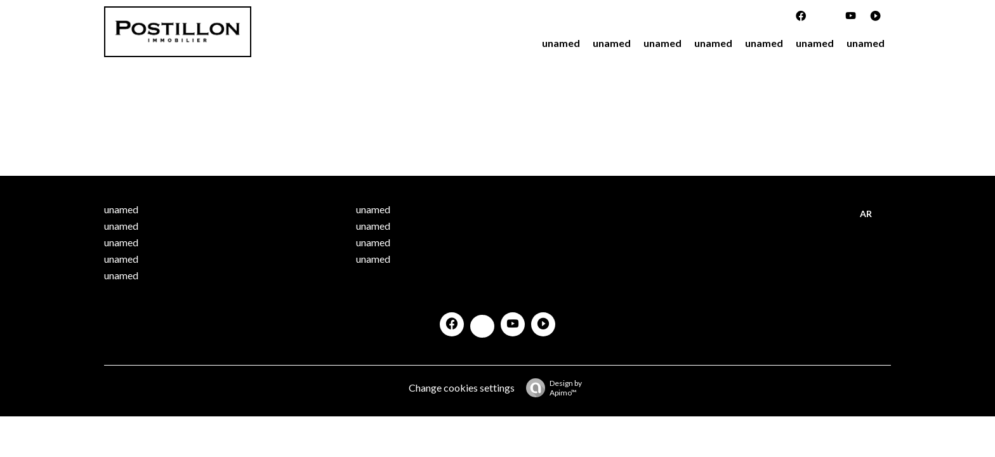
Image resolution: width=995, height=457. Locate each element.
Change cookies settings (462, 387)
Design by (551, 387)
